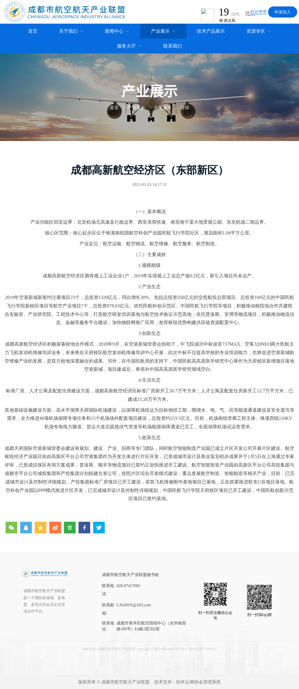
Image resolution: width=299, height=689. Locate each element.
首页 (115, 107)
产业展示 (137, 107)
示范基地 (163, 107)
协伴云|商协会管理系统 (198, 682)
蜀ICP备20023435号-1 (170, 649)
